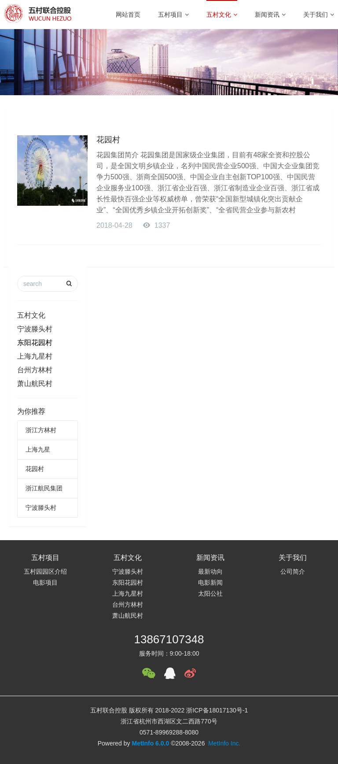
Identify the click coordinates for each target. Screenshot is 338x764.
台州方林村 (34, 370)
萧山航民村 (34, 383)
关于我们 (318, 14)
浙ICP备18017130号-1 (217, 710)
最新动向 (210, 571)
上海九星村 (34, 356)
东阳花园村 (34, 342)
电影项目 (45, 582)
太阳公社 (210, 593)
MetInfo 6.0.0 (150, 743)
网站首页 (128, 14)
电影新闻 (210, 582)
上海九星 (38, 449)
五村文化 (221, 14)
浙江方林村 (41, 430)
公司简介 (292, 571)
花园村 (108, 139)
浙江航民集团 (44, 488)
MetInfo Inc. (224, 743)
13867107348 (169, 639)
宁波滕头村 (34, 329)
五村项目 (173, 14)
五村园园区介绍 (45, 571)
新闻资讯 (270, 14)
